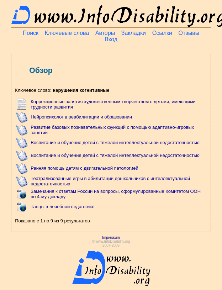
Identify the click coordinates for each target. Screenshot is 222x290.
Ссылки (162, 33)
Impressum (111, 237)
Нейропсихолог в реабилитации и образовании (81, 117)
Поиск (30, 33)
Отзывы (189, 33)
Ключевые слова (67, 33)
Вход (111, 39)
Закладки (133, 33)
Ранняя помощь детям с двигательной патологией (84, 168)
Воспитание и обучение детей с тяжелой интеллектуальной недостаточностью (115, 142)
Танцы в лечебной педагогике (62, 206)
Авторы (105, 33)
